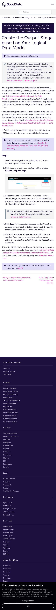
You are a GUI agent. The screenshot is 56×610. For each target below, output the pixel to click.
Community (7, 485)
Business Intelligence (10, 391)
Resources (7, 521)
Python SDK (7, 503)
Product (6, 382)
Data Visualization (9, 416)
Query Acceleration (10, 422)
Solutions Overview (10, 433)
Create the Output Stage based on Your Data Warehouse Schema (27, 146)
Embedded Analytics (10, 413)
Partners (6, 572)
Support (6, 488)
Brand (5, 581)
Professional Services (11, 436)
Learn (5, 473)
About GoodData (10, 560)
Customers (7, 569)
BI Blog (5, 554)
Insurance (6, 452)
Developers (8, 497)
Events (5, 551)
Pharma (6, 458)
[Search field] (35, 12)
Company (6, 566)
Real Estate (7, 455)
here (9, 28)
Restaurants (7, 464)
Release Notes (8, 515)
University (6, 482)
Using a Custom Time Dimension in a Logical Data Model (16, 278)
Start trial (6, 368)
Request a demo (9, 371)
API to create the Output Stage (22, 80)
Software (6, 440)
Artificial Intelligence (10, 394)
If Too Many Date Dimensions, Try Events (46, 280)
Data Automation (9, 409)
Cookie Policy (6, 596)
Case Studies (8, 533)
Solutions (7, 428)
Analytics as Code (9, 403)
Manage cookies (28, 600)
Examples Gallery (9, 509)
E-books (6, 542)
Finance (6, 449)
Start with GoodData (12, 362)
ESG (4, 461)
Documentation (9, 479)
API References (8, 512)
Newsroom (7, 578)
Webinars (6, 548)
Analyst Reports (9, 539)
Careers (6, 575)
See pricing (7, 374)
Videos (5, 545)
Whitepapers (8, 536)
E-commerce (8, 446)
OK (28, 606)
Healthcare (7, 443)
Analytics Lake (8, 397)
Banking (6, 467)
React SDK (7, 506)
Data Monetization (10, 419)
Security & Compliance (11, 400)
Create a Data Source (20, 217)
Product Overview (9, 388)
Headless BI (7, 406)
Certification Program (11, 491)
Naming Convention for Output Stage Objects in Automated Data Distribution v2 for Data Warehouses (27, 123)
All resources (7, 526)
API (20, 268)
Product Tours (8, 530)
